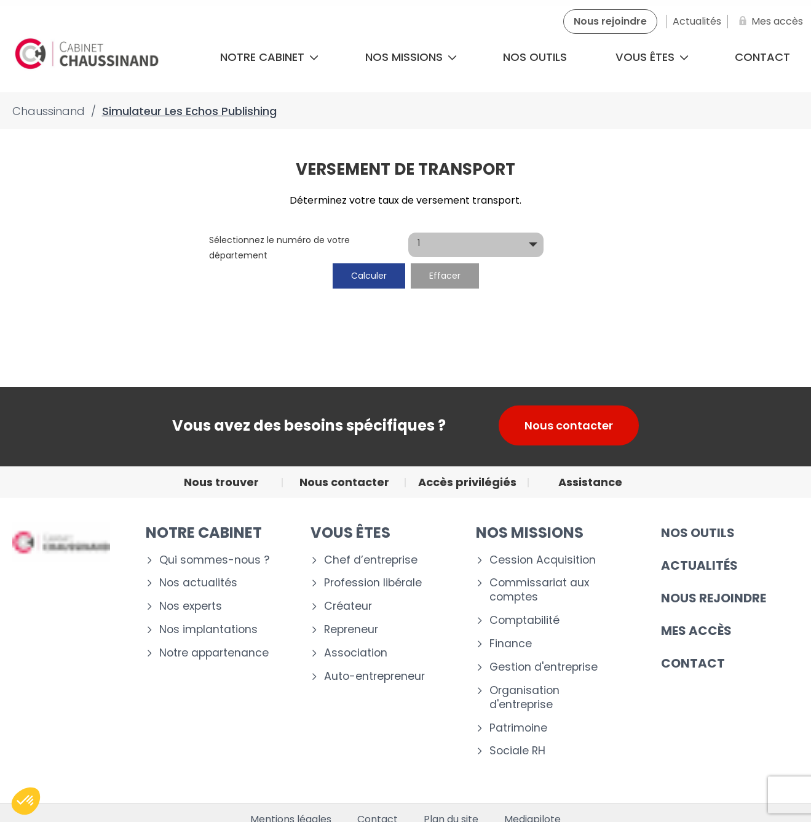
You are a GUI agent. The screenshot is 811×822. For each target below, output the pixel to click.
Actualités (699, 565)
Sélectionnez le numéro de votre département (279, 247)
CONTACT (693, 663)
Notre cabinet (269, 57)
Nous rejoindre (713, 598)
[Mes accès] (768, 21)
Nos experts (190, 606)
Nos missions (411, 57)
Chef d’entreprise (370, 560)
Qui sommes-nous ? (214, 560)
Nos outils (535, 57)
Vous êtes (652, 57)
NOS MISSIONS (530, 532)
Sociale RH (517, 751)
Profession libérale (373, 583)
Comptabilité (524, 620)
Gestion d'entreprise (543, 667)
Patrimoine (518, 728)
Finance (510, 644)
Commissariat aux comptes (539, 590)
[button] (26, 801)
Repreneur (351, 630)
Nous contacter (568, 425)
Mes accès (696, 630)
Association (355, 653)
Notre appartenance (214, 653)
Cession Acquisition (542, 560)
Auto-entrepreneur (374, 676)
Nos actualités (198, 583)
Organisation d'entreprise (524, 698)
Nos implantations (208, 630)
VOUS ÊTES (350, 532)
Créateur (348, 606)
